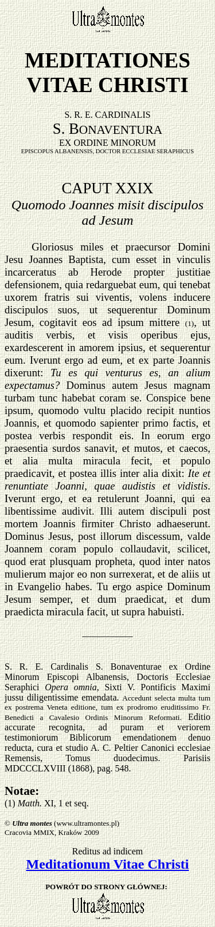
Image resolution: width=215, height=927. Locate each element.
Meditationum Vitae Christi (107, 864)
